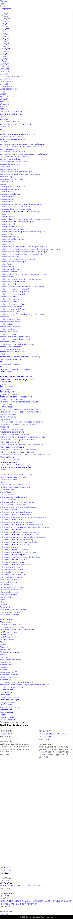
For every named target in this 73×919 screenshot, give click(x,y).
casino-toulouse (7, 329)
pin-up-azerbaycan (9, 594)
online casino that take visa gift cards (17, 502)
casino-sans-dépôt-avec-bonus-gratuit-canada (22, 314)
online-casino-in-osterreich (12, 519)
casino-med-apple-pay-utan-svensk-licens (20, 279)
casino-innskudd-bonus (11, 269)
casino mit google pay (10, 194)
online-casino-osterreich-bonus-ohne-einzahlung (22, 537)
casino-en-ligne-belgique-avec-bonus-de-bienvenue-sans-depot (31, 249)
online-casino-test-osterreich (13, 559)
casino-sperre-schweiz (10, 319)
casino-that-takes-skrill (11, 326)
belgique (4, 141)
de (1, 367)
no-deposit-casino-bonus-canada (16, 474)
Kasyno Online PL (8, 417)
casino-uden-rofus (8, 331)
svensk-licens (6, 662)
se (1, 617)
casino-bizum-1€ (7, 224)
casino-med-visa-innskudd (12, 281)
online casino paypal (9, 499)
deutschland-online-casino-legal (15, 369)
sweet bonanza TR (8, 672)
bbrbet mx (5, 126)
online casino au (7, 494)
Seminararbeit (7, 619)
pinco (2, 599)
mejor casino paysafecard (12, 447)
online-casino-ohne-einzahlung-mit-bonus (19, 532)
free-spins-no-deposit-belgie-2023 (17, 379)
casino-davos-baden (10, 236)
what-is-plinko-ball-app (11, 707)
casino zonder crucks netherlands (15, 209)
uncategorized (6, 692)
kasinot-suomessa (8, 414)
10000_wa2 (5, 19)
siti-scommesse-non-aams (13, 627)
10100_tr (3, 24)
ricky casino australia (9, 614)
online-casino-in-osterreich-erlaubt (16, 522)
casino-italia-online (9, 271)
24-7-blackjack (7, 96)
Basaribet (4, 119)
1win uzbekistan (7, 81)
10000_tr (4, 14)
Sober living (5, 649)
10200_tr (4, 34)
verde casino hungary (10, 700)
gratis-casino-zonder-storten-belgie (17, 397)
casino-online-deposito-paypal (14, 291)
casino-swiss (6, 324)
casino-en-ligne (7, 244)
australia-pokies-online (10, 114)
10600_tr (4, 56)
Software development (11, 652)
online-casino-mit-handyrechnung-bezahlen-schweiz (24, 527)
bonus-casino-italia (9, 169)
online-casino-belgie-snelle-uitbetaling (18, 507)
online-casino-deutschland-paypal (16, 512)
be (1, 129)
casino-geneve (7, 266)
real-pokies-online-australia (13, 609)
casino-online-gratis (9, 296)
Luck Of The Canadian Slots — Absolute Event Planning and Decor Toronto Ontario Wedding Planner (36, 902)
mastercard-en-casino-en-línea (15, 434)
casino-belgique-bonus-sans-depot (16, 221)
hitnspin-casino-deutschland (13, 399)
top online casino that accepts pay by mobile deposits (25, 685)
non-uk (3, 482)
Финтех (3, 715)
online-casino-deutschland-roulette (16, 514)
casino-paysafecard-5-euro (13, 309)
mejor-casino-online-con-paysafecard (18, 449)
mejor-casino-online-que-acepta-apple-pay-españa (25, 454)
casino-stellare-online (10, 321)
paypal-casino (6, 584)
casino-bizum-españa (10, 226)
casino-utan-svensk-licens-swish (15, 339)
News (2, 469)
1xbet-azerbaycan (8, 89)
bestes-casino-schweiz (10, 159)
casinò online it (6, 201)
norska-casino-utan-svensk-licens (16, 484)
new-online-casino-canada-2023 (15, 467)
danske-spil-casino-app (11, 364)
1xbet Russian (6, 86)
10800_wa (4, 64)
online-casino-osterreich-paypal (15, 544)
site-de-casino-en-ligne (11, 624)
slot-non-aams (7, 639)
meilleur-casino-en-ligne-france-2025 (18, 439)
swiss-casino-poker (9, 675)
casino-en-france (8, 241)
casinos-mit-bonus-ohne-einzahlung (17, 344)
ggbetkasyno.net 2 (8, 387)
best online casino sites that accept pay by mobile (23, 146)
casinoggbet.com (8, 342)
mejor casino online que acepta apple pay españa (23, 444)
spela (2, 654)
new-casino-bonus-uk (10, 464)
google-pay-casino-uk (10, 394)
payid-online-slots (8, 582)
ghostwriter (5, 389)
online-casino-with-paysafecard (15, 564)
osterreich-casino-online (11, 577)
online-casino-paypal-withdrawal (15, 549)
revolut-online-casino (10, 612)
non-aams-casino (8, 479)
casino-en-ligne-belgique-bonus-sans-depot (21, 254)
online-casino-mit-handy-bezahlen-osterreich (21, 524)
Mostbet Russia (7, 457)
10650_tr (4, 59)
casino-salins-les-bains (11, 311)
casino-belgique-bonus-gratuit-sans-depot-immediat (25, 219)
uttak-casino (6, 695)
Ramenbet (5, 607)
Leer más (4, 754)
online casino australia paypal (13, 497)
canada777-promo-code (11, 179)
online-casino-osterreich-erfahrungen (17, 539)
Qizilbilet (4, 604)
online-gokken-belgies (10, 567)
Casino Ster (6, 733)
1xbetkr (3, 94)
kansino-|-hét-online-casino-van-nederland (20, 412)
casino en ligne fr (7, 191)
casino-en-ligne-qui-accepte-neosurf (17, 259)
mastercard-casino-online (12, 432)
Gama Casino (6, 382)
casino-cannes (7, 234)
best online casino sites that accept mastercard (22, 144)
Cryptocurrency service (10, 359)
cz (1, 362)
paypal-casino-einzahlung (12, 587)
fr (0, 374)
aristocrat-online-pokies (11, 111)
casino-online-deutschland (12, 294)
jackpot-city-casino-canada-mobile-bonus (19, 409)
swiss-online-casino (9, 677)
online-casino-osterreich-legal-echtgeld (18, 542)
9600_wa (4, 104)
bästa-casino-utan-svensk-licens (15, 124)
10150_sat (4, 29)
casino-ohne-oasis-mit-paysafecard (17, 289)
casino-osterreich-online (11, 306)
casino (3, 184)
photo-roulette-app (9, 592)
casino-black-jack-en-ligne (12, 229)
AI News (3, 109)
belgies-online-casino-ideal (12, 139)
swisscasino (5, 680)
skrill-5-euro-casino (9, 637)
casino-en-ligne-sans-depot (13, 261)
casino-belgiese (7, 216)
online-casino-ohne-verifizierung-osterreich (20, 534)
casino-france (6, 264)
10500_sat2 (5, 51)
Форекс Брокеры (7, 717)
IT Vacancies (6, 404)
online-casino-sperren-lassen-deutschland (20, 557)
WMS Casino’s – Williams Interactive (20, 885)
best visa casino (7, 149)
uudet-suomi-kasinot (9, 697)
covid (2, 354)
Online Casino (6, 492)
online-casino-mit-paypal (12, 529)
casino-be (4, 214)
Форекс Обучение (7, 720)
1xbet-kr (3, 91)
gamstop (4, 384)
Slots (2, 642)
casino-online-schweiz (10, 301)
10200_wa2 (5, 36)
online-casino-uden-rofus (12, 562)
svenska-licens (7, 664)
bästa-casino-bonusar (10, 121)
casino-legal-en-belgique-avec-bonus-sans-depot (24, 274)
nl (0, 472)
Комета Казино (6, 712)
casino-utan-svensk (9, 334)
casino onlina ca (7, 196)
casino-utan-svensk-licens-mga (15, 337)
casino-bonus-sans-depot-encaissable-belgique (22, 231)
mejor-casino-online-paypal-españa (17, 452)
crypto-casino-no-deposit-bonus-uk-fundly (20, 357)
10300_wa (4, 44)
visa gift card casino (9, 702)
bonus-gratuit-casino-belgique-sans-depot (20, 174)
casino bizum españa (9, 189)
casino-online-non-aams (11, 299)
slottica (3, 644)
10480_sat (5, 49)
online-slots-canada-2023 (12, 574)
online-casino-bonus (9, 509)
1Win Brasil (5, 69)
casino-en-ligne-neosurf (11, 256)
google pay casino (8, 392)
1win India (4, 74)
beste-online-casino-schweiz (13, 156)
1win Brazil (4, 71)
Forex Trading (6, 372)
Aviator (3, 116)
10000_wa (4, 16)
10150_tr (3, 31)
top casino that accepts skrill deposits (17, 682)
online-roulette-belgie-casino (13, 572)
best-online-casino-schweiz (13, 151)
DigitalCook (36, 917)
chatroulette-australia (10, 349)
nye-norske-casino (8, 489)
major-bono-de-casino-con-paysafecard (19, 424)
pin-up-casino (6, 597)
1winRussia (5, 84)
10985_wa (5, 66)
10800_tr (4, 61)
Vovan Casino (6, 705)
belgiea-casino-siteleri (10, 136)
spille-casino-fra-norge (11, 659)
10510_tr (3, 54)
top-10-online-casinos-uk (11, 687)
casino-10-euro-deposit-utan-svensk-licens (20, 211)
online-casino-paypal (10, 547)
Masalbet (4, 427)
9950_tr (4, 106)
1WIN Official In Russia (10, 76)
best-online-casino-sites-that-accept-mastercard (23, 154)
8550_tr (4, 99)
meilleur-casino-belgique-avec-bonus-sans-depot (23, 437)
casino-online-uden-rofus (12, 304)
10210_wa (4, 39)
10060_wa (4, 21)
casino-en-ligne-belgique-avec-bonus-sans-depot (23, 251)
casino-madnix (7, 276)
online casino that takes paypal (14, 504)
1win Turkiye (5, 79)
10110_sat (4, 26)
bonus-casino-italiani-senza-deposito (17, 171)
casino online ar (7, 199)
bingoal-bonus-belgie (10, 164)
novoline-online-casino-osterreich (15, 487)
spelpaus (4, 657)
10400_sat (5, 46)
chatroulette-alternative (11, 347)
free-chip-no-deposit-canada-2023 (17, 377)
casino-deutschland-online (12, 239)
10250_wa (4, 41)
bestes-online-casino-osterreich (15, 161)
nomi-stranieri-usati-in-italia (13, 477)
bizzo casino (5, 166)
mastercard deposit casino (12, 429)
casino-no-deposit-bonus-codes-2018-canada (22, 286)
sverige (3, 667)
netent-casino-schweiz (10, 459)
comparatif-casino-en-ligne (13, 352)
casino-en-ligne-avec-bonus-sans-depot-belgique (23, 246)
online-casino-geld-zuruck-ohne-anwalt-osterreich (23, 517)
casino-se (4, 316)
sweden (3, 670)
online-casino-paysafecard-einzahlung (18, 552)
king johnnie (5, 419)
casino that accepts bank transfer (15, 206)
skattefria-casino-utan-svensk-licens (17, 629)
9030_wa (4, 101)
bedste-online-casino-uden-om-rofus (17, 134)
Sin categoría (6, 622)
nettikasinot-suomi (8, 462)
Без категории (6, 710)
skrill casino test (7, 634)
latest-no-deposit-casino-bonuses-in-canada (21, 422)
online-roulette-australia (11, 569)
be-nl (2, 131)
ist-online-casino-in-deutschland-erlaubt (19, 402)
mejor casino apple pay (11, 442)
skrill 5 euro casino (8, 632)
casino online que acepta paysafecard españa (21, 204)
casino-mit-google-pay (10, 284)
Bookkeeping (6, 176)
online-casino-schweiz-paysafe (14, 554)
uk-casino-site (6, 690)
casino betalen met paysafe (13, 186)
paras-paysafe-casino (10, 579)
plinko (2, 602)
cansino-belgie (7, 181)
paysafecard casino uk (10, 589)
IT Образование (6, 407)
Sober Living (5, 647)
